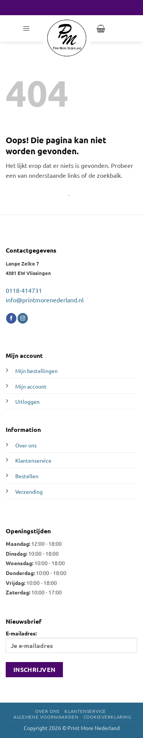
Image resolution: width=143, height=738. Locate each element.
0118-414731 (24, 290)
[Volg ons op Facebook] (11, 318)
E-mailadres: (71, 641)
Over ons (26, 445)
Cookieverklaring (108, 717)
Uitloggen (27, 401)
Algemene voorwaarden (45, 717)
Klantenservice (33, 460)
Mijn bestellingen (36, 370)
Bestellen (27, 476)
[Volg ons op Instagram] (23, 318)
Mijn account (31, 386)
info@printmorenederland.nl (45, 299)
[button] (26, 28)
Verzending (29, 491)
